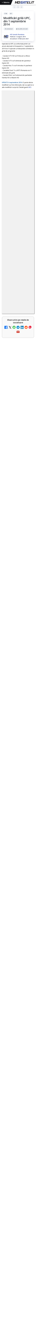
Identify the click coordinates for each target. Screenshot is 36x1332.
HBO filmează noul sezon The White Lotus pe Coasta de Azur (16, 1074)
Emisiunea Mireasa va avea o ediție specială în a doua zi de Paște (12, 876)
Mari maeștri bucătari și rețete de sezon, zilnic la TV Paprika (12, 852)
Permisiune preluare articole (18, 1293)
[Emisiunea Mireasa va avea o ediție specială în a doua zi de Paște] (28, 877)
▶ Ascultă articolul (22, 29)
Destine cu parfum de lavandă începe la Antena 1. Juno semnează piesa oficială (17, 1048)
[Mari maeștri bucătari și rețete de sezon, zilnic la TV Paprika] (28, 853)
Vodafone (21, 1279)
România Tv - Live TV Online (12, 990)
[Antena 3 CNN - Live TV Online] (28, 948)
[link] (18, 777)
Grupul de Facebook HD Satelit (18, 1226)
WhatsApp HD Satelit (18, 1232)
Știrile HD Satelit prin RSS (18, 1261)
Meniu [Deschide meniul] (6, 2)
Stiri (5, 13)
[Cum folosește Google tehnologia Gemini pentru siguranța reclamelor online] (18, 1033)
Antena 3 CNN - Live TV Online (13, 946)
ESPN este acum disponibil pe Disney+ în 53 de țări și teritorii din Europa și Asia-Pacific (13, 800)
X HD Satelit (18, 1250)
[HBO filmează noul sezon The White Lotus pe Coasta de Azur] (18, 1086)
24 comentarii (9, 29)
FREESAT (10, 1276)
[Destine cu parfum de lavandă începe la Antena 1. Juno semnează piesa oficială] (18, 1061)
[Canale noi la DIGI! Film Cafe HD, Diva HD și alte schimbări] (28, 776)
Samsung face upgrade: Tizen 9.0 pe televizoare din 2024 (13, 923)
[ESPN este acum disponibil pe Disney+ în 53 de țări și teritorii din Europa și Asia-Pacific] (28, 800)
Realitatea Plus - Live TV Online (12, 968)
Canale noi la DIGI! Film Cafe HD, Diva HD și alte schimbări (13, 775)
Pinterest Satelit (18, 1255)
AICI (29, 87)
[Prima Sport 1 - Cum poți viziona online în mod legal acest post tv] (28, 901)
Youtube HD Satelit (18, 1238)
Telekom (13, 1279)
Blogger (21, 1311)
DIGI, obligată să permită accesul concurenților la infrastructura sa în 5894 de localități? (11, 826)
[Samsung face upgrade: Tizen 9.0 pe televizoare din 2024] (28, 925)
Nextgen (27, 1276)
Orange (5, 1279)
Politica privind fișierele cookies (18, 1299)
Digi (4, 1276)
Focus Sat (18, 1276)
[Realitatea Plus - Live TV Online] (28, 970)
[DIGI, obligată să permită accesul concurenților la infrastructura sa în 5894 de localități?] (28, 825)
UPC (11, 13)
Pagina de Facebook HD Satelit (18, 1218)
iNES (28, 1279)
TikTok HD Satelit (18, 1244)
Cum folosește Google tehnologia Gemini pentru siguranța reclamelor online (17, 1021)
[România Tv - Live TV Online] (28, 992)
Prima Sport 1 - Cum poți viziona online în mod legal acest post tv (13, 900)
